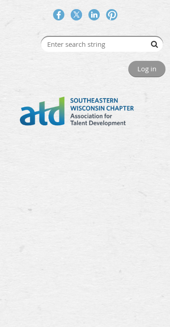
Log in (146, 68)
